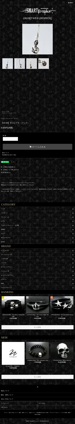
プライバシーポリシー (55, 412)
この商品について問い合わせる (9, 169)
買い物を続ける (5, 172)
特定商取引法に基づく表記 (9, 155)
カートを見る (41, 403)
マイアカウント (4, 403)
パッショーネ (9, 113)
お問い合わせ (4, 407)
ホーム (3, 111)
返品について (5, 152)
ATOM (39, 414)
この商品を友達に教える (7, 167)
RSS (36, 414)
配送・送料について (23, 412)
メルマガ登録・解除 (65, 412)
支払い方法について (13, 412)
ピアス (7, 111)
